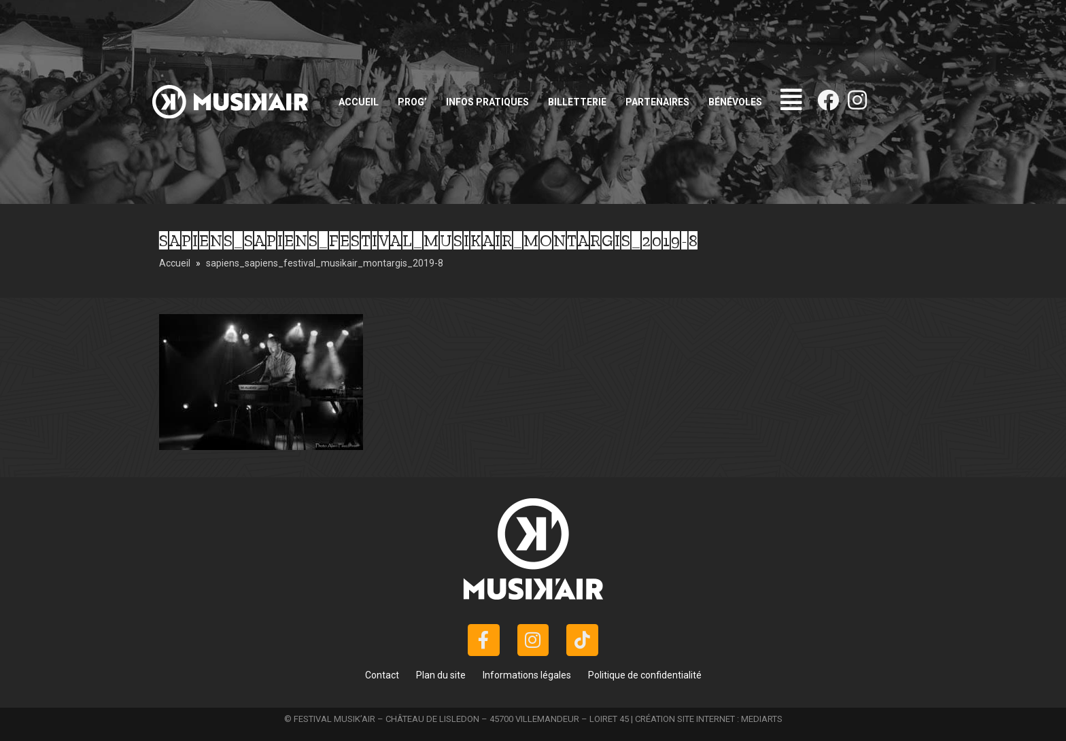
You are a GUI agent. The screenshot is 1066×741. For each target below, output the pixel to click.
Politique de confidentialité (645, 675)
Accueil (359, 102)
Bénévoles (735, 102)
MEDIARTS (762, 719)
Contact (382, 675)
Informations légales (527, 675)
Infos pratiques (487, 102)
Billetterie (577, 102)
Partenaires (657, 102)
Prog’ (412, 102)
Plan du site (441, 675)
